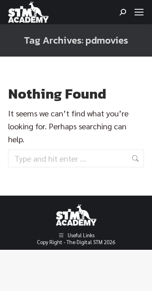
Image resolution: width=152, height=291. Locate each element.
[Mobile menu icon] (139, 12)
